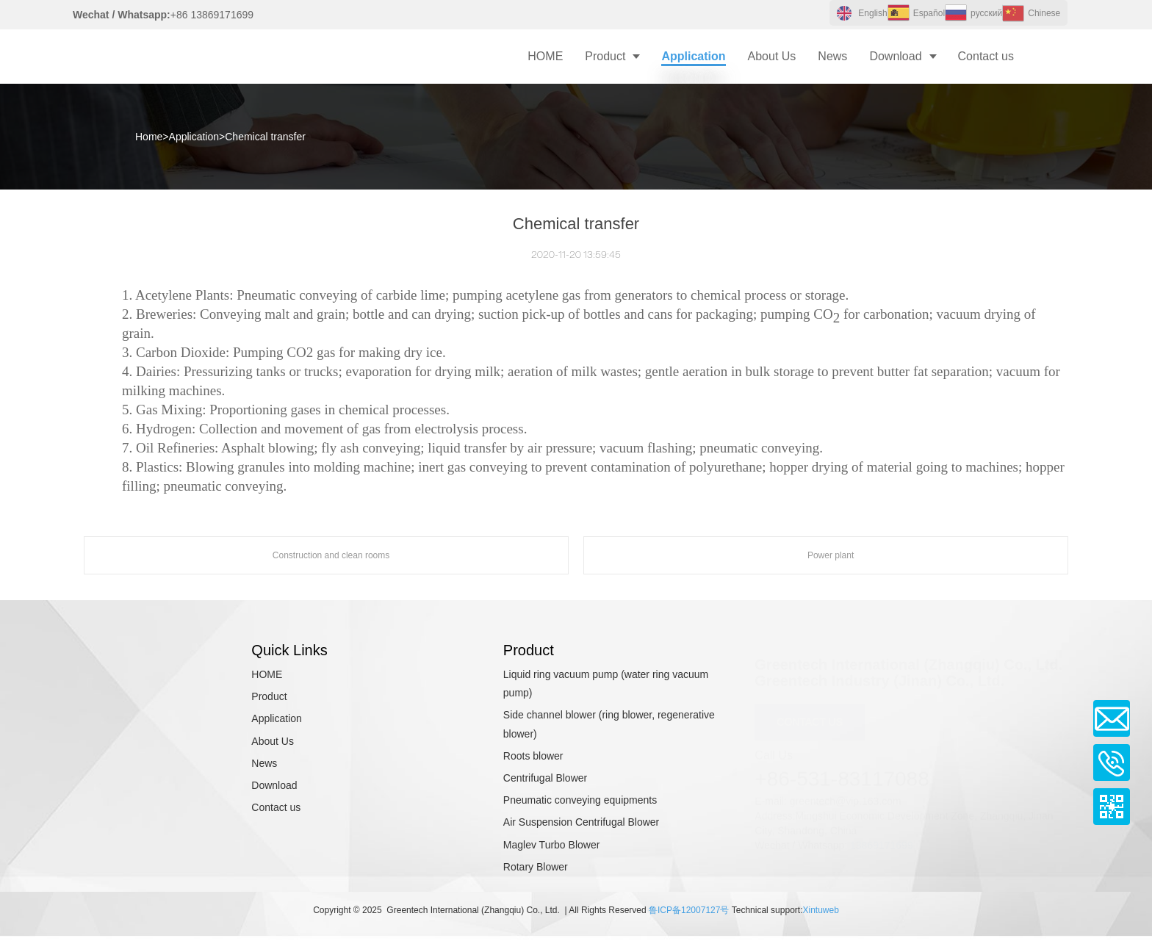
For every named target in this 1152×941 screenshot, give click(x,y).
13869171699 (881, 840)
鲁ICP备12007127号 (689, 910)
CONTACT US (810, 717)
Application (194, 137)
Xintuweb (820, 910)
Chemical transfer (265, 137)
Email (1111, 718)
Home (148, 137)
